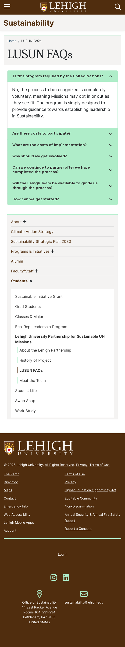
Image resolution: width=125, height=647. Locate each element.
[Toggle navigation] (8, 7)
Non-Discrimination (79, 506)
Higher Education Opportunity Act (90, 490)
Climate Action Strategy (40, 231)
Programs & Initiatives (30, 251)
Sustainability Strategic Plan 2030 (48, 241)
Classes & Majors (30, 316)
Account (10, 530)
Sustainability (29, 22)
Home (11, 41)
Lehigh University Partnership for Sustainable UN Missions (60, 339)
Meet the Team (32, 380)
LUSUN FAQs (31, 370)
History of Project (35, 360)
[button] (117, 7)
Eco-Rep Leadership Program (41, 326)
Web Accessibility (17, 514)
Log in (62, 554)
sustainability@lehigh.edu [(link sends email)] (83, 597)
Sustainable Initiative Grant (39, 296)
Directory (11, 482)
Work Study (25, 410)
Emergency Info (16, 506)
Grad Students (28, 306)
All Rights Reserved (59, 464)
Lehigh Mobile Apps (19, 522)
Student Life (26, 390)
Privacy (82, 464)
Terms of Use (99, 464)
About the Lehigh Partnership (45, 350)
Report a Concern (78, 528)
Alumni (24, 261)
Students (19, 280)
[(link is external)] (53, 579)
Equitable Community (81, 498)
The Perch (11, 474)
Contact (10, 498)
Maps (8, 490)
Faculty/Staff (22, 271)
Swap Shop (25, 400)
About (16, 221)
